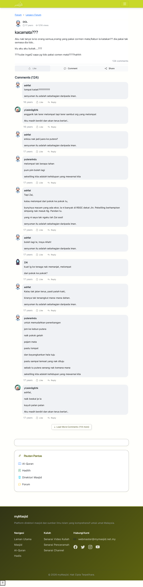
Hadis (17, 557)
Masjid (18, 546)
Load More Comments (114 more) (71, 428)
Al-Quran (25, 465)
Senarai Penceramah (56, 546)
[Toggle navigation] (125, 4)
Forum (18, 15)
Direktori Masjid (30, 478)
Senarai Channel (54, 551)
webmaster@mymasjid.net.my (97, 540)
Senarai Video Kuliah (56, 540)
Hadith (24, 472)
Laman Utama (22, 540)
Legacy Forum (33, 15)
